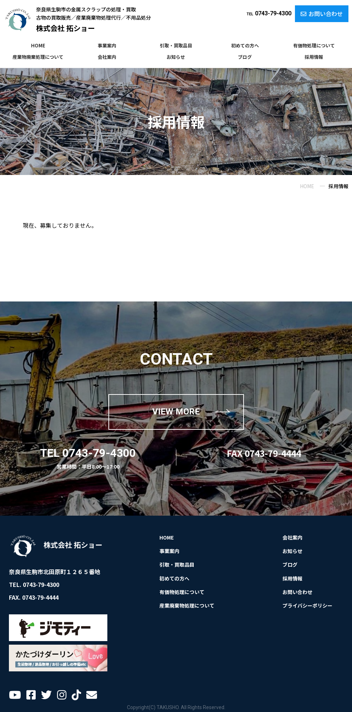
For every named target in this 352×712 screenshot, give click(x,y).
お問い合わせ (322, 13)
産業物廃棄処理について (37, 56)
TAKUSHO (168, 707)
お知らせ (176, 56)
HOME (38, 45)
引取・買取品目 (176, 45)
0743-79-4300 (269, 13)
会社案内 (107, 56)
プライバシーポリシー (307, 605)
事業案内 (107, 45)
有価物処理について (314, 45)
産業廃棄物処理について (186, 605)
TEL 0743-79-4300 (88, 453)
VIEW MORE (176, 412)
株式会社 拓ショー (65, 28)
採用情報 (314, 56)
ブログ (245, 56)
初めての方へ (245, 45)
